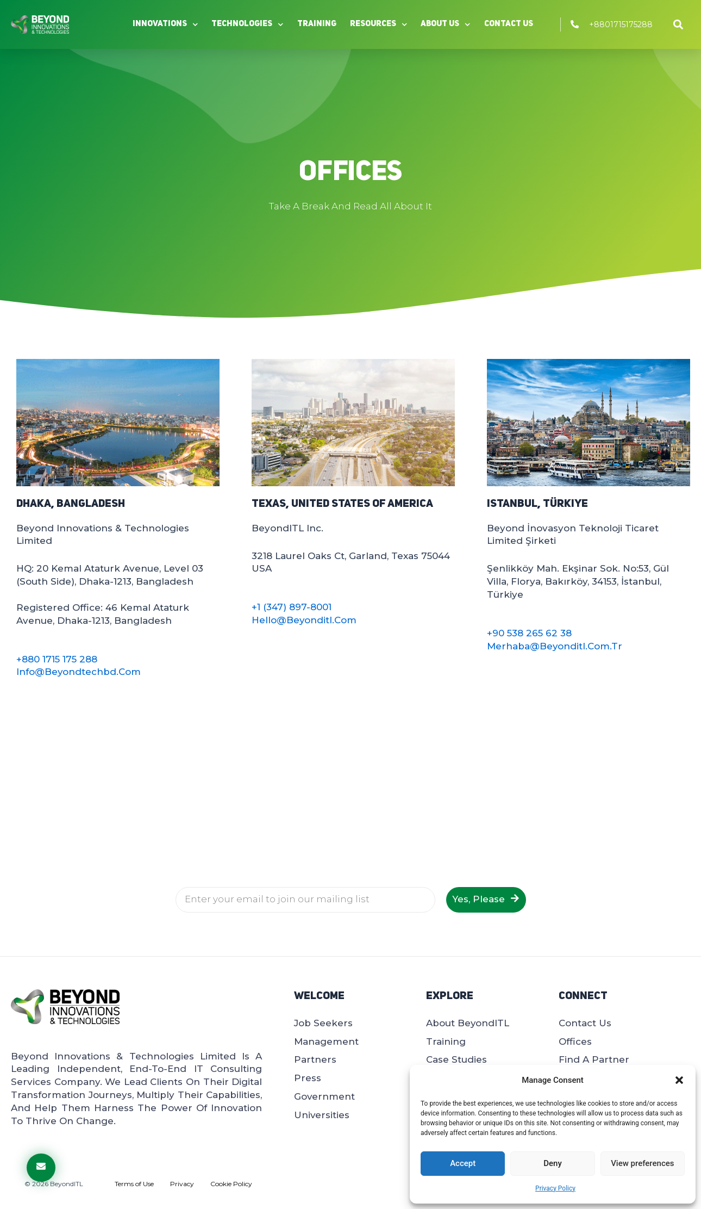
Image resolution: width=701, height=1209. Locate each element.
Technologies (247, 24)
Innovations (165, 24)
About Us (446, 24)
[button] (679, 1080)
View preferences (642, 1163)
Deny (552, 1163)
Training (316, 24)
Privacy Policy (555, 1188)
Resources (379, 24)
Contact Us (508, 24)
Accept (462, 1163)
